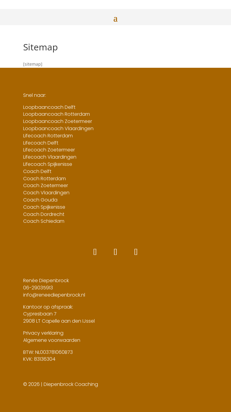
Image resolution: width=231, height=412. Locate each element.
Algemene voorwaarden (51, 340)
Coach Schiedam (43, 221)
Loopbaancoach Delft (49, 107)
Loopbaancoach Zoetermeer (57, 121)
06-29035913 (38, 287)
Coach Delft (37, 171)
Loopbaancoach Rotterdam (56, 114)
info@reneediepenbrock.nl (54, 294)
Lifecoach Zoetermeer (49, 149)
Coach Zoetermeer (45, 185)
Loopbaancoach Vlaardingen (58, 128)
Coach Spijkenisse (44, 207)
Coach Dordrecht (43, 214)
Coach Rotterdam (44, 178)
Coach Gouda (40, 199)
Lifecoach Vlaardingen (49, 157)
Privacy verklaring (43, 333)
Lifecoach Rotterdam (48, 135)
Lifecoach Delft (40, 142)
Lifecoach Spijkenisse (47, 164)
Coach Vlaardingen (46, 192)
